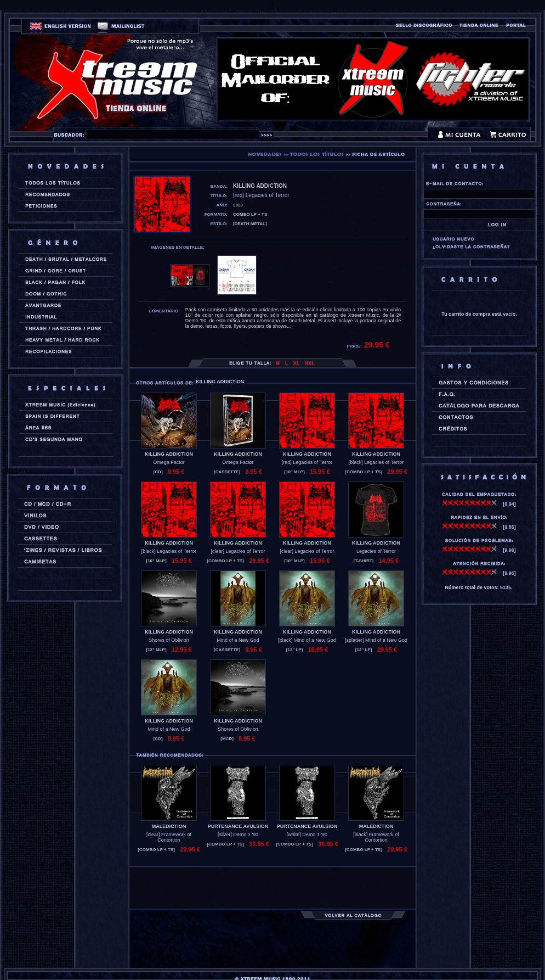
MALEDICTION (169, 826)
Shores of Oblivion (169, 640)
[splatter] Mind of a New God (376, 640)
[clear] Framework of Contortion (168, 837)
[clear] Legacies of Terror (238, 551)
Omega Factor (169, 462)
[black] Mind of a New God (307, 640)
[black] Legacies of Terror (376, 462)
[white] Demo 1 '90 (307, 834)
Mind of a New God (238, 640)
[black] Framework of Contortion (376, 837)
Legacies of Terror (376, 551)
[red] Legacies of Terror (307, 462)
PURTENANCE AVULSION (238, 826)
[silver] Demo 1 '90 (238, 834)
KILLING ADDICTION (169, 454)
